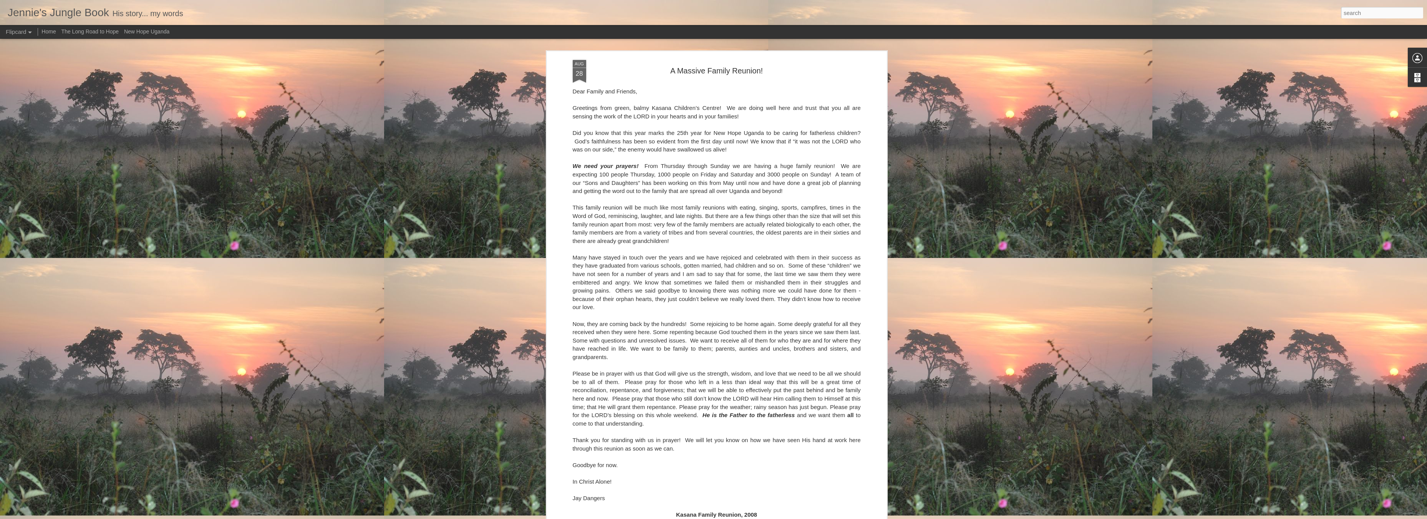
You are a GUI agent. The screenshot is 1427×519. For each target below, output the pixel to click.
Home (48, 31)
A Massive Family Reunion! (716, 71)
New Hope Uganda (146, 31)
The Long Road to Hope (90, 31)
